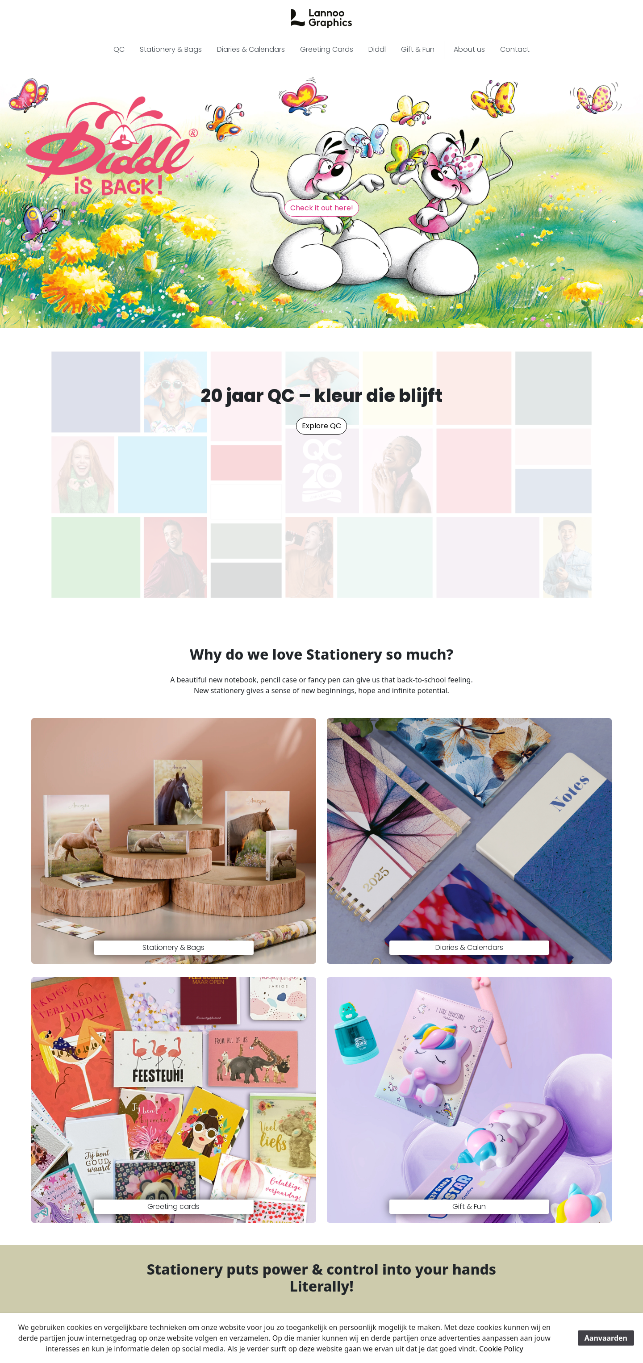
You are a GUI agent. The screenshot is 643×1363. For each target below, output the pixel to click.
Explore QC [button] (321, 426)
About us (469, 49)
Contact (515, 49)
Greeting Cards (326, 49)
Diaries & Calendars (251, 49)
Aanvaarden (606, 1338)
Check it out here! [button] (321, 208)
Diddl (377, 49)
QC (119, 49)
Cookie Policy (501, 1349)
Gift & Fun (417, 49)
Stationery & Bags (171, 49)
